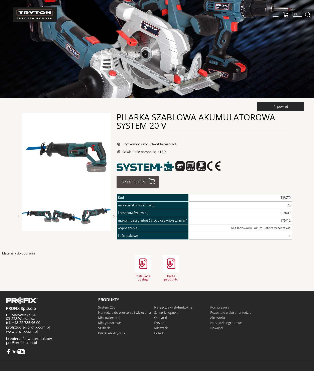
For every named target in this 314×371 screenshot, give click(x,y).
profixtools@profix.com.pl (28, 327)
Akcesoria (217, 318)
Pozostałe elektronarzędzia (230, 312)
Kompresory (219, 307)
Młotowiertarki (109, 318)
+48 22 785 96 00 (25, 322)
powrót (280, 106)
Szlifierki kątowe (166, 312)
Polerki (159, 333)
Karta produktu (171, 277)
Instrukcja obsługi (143, 277)
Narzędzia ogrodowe (226, 323)
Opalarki (160, 318)
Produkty (108, 299)
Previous (20, 216)
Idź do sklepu (133, 181)
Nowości (216, 328)
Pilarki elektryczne (111, 333)
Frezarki (160, 323)
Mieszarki (161, 328)
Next (114, 216)
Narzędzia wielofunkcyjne (173, 307)
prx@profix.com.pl (21, 342)
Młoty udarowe (109, 323)
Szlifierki (104, 328)
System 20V (107, 307)
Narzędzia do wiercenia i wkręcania (124, 312)
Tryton (34, 14)
